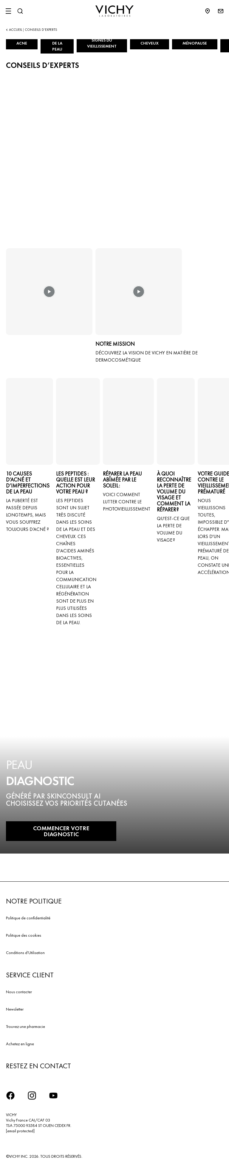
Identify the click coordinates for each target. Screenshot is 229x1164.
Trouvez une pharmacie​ (25, 1026)
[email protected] (20, 1130)
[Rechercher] (20, 11)
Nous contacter (19, 991)
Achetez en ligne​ (20, 1043)
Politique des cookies (23, 935)
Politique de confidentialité (28, 918)
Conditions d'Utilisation (25, 952)
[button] (49, 295)
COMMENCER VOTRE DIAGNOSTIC (61, 831)
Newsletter (15, 1009)
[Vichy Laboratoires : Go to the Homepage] (114, 11)
